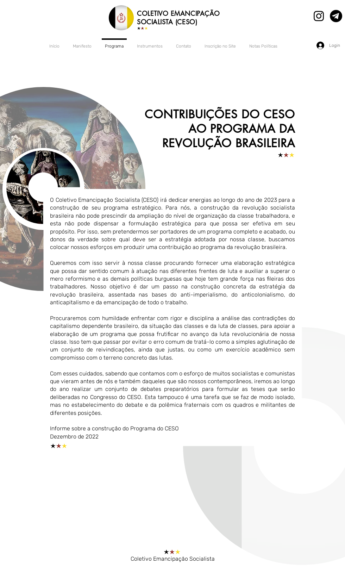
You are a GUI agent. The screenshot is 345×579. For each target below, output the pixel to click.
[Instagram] (319, 16)
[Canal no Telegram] (336, 16)
